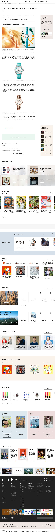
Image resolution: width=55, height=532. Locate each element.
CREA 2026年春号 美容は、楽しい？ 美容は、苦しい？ (23, 487)
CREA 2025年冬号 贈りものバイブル (22, 498)
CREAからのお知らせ (4, 502)
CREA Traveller (5, 6)
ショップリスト (7, 436)
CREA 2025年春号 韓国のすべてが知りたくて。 (23, 496)
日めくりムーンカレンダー (49, 491)
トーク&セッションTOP (30, 485)
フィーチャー (3, 498)
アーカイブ (3, 497)
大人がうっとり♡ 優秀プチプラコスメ (14, 500)
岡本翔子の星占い (48, 486)
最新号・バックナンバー (5, 518)
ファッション (4, 145)
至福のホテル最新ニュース (14, 492)
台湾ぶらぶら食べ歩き (13, 486)
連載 (29, 1)
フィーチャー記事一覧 (48, 192)
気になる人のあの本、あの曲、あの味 (31, 487)
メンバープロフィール (22, 518)
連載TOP (12, 485)
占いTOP (48, 388)
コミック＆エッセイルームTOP (48, 362)
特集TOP (21, 485)
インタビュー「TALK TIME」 (40, 491)
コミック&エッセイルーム (43, 1)
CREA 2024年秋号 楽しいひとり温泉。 (22, 500)
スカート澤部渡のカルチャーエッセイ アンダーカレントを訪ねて (40, 495)
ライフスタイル (4, 491)
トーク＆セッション (36, 1)
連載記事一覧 (46, 153)
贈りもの (3, 486)
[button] (3, 217)
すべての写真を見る (32, 49)
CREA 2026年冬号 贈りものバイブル (22, 489)
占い (48, 1)
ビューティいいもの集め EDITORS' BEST (13, 498)
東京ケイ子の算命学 (48, 490)
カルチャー (3, 490)
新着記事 (26, 1)
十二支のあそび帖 (39, 490)
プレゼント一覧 (43, 36)
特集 (31, 1)
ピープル (12, 518)
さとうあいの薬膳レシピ (13, 495)
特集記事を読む (7, 434)
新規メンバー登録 (46, 29)
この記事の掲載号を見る (19, 153)
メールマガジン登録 (46, 524)
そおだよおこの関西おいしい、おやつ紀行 (14, 494)
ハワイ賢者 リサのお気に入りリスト (14, 489)
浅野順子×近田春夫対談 (30, 488)
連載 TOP (48, 259)
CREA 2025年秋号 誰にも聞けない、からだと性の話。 (23, 492)
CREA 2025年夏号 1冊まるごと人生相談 (22, 494)
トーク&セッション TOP (48, 332)
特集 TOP (48, 288)
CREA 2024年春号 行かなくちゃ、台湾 (22, 504)
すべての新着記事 (4, 485)
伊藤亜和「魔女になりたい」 (40, 486)
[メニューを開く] (51, 1)
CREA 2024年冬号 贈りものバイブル (22, 506)
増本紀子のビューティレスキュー (14, 502)
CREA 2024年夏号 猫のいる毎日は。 (22, 502)
